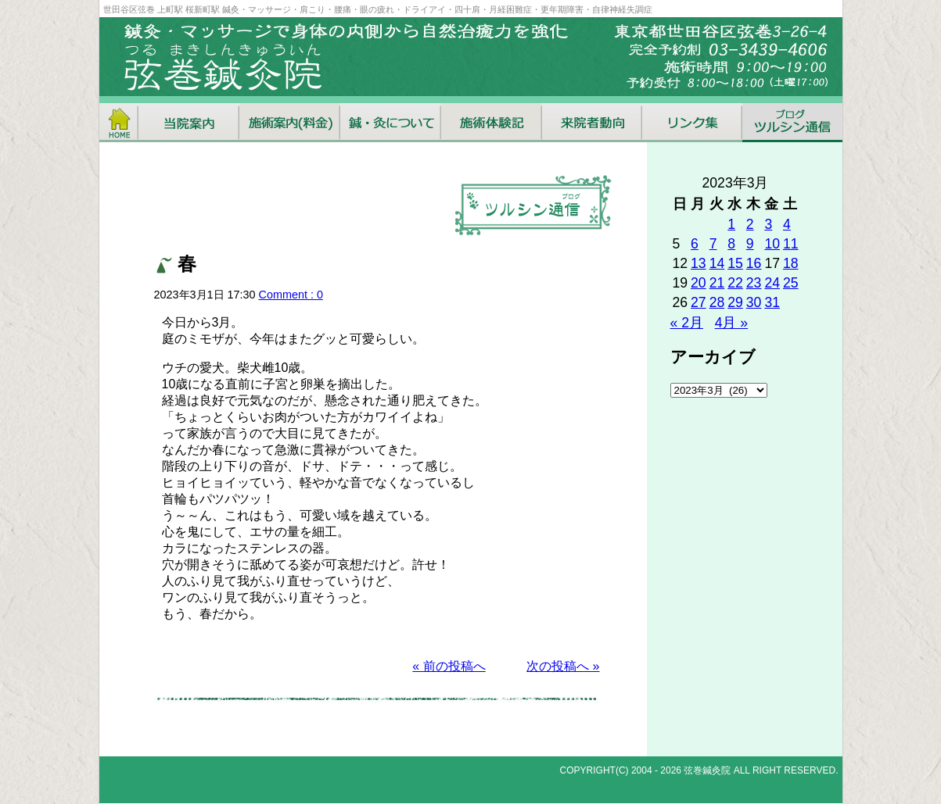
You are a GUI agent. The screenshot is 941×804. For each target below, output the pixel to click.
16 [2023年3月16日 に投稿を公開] (754, 263)
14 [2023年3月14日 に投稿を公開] (717, 263)
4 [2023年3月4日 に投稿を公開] (787, 224)
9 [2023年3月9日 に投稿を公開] (750, 244)
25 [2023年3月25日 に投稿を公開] (791, 283)
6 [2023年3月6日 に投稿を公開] (695, 244)
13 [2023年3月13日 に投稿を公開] (698, 263)
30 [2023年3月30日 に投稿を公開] (754, 302)
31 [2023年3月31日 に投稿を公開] (772, 302)
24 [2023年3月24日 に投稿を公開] (772, 283)
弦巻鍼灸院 (707, 770)
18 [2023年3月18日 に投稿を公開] (791, 263)
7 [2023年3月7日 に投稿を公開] (713, 244)
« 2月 (686, 323)
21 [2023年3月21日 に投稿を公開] (717, 283)
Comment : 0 (291, 294)
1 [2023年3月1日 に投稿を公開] (731, 224)
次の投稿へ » (562, 666)
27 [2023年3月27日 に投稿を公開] (698, 302)
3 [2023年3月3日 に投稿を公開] (768, 224)
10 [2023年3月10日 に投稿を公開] (772, 244)
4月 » (731, 323)
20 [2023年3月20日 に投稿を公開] (698, 283)
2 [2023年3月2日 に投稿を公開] (750, 224)
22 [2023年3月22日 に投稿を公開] (735, 283)
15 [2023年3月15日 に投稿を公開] (735, 263)
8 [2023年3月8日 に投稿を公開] (731, 244)
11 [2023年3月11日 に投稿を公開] (791, 244)
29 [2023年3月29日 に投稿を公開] (735, 302)
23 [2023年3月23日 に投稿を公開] (754, 283)
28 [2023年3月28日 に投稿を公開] (717, 302)
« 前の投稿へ (448, 666)
